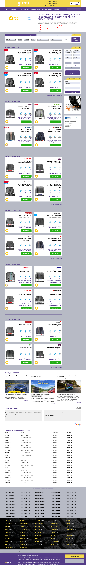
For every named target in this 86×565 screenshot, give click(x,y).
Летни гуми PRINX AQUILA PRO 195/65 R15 (54, 107)
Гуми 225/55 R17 (55, 495)
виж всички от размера (56, 149)
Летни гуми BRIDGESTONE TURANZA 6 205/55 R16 (24, 53)
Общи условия (40, 555)
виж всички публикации (75, 372)
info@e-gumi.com (51, 5)
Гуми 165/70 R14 (25, 513)
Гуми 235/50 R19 (25, 510)
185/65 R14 (69, 445)
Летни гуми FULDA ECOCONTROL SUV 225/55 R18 (25, 294)
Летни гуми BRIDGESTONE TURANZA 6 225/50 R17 (54, 76)
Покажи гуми (72, 92)
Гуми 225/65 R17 (71, 495)
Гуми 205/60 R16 (71, 492)
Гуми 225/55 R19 (10, 510)
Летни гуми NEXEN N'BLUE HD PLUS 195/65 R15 (24, 107)
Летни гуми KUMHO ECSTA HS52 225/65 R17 (54, 325)
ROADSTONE (54, 541)
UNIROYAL (7, 457)
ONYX (52, 538)
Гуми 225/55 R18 (55, 498)
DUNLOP (22, 526)
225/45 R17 (69, 450)
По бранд (20, 551)
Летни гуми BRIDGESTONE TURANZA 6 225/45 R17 (54, 53)
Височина (26, 35)
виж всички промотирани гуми (54, 95)
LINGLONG (8, 535)
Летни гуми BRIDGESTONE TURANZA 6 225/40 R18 (24, 76)
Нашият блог (63, 554)
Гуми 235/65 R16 (71, 516)
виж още (26, 400)
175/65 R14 (69, 482)
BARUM (68, 520)
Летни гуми (14, 18)
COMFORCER (39, 523)
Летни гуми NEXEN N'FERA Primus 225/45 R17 (54, 161)
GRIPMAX (7, 532)
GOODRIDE (54, 529)
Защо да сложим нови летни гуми (40, 375)
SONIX (6, 467)
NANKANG (23, 538)
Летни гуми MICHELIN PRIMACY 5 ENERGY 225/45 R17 (54, 185)
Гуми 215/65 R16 (10, 501)
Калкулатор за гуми (35, 9)
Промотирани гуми (24, 9)
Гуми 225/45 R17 (40, 492)
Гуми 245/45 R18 (25, 498)
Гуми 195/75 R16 (55, 516)
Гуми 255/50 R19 (55, 501)
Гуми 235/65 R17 (40, 504)
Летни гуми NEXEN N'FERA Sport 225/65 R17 (54, 348)
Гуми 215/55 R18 (71, 501)
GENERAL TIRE (24, 529)
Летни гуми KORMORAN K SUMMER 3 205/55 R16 (54, 216)
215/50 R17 (69, 465)
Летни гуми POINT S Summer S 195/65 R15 (26, 130)
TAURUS (7, 452)
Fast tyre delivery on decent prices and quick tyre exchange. (63, 413)
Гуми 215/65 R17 (25, 504)
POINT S (7, 541)
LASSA (68, 532)
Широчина (20, 35)
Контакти (56, 9)
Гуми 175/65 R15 (40, 513)
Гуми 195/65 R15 (25, 492)
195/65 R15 (69, 440)
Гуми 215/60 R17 (25, 501)
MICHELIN (69, 535)
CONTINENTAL (55, 523)
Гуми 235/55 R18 (71, 498)
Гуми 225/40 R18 (10, 498)
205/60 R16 (69, 460)
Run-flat (66, 35)
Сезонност (43, 35)
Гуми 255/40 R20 (25, 516)
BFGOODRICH (8, 523)
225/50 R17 (69, 480)
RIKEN (6, 455)
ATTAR (22, 520)
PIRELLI (68, 538)
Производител (56, 35)
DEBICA (7, 526)
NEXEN (6, 440)
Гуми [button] (7, 9)
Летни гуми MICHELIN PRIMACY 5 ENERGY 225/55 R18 (54, 271)
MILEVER (7, 538)
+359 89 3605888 (52, 3)
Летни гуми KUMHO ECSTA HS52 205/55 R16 (54, 239)
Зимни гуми (27, 18)
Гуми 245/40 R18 (55, 513)
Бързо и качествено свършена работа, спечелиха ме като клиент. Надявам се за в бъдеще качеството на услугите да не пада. (23, 413)
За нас (38, 553)
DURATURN (38, 526)
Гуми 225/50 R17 (10, 495)
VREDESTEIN (8, 547)
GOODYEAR (69, 529)
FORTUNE (69, 526)
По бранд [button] (14, 9)
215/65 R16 (69, 470)
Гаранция (39, 558)
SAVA (67, 541)
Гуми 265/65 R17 (71, 513)
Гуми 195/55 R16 (40, 516)
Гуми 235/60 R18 (40, 510)
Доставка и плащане (47, 9)
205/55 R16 (69, 435)
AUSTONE (38, 520)
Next (80, 408)
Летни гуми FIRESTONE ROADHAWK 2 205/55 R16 (25, 216)
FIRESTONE (54, 526)
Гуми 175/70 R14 (10, 513)
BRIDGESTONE (24, 523)
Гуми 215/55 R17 (25, 495)
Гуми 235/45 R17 (10, 507)
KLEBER (22, 532)
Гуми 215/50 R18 (25, 507)
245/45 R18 (69, 475)
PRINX (22, 541)
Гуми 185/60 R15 (55, 510)
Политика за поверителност (24, 558)
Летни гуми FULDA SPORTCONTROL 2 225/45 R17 (25, 162)
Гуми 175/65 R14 (71, 510)
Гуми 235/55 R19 (40, 501)
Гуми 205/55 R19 (71, 507)
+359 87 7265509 (52, 1)
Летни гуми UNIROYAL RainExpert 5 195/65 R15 (54, 130)
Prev (77, 408)
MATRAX (53, 535)
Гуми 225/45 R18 (40, 498)
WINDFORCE (23, 547)
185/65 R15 (69, 442)
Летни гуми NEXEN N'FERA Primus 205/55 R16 (24, 239)
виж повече (41, 31)
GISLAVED (38, 529)
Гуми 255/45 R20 (10, 516)
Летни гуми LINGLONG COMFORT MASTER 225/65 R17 (25, 349)
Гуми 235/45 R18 (40, 507)
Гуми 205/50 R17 (71, 504)
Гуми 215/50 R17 (40, 495)
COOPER (68, 523)
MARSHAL (23, 535)
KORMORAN (8, 437)
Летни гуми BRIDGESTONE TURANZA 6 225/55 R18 (54, 293)
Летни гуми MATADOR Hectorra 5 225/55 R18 (25, 270)
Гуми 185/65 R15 (55, 492)
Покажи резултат (76, 39)
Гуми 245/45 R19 (10, 504)
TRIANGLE (53, 544)
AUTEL (52, 520)
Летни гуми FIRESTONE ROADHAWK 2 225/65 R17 (25, 325)
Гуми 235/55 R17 (55, 504)
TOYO (36, 544)
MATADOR (38, 535)
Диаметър (33, 35)
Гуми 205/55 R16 (10, 492)
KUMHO (7, 435)
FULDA (7, 529)
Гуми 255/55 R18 (55, 507)
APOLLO (7, 520)
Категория (11, 35)
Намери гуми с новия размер (72, 72)
